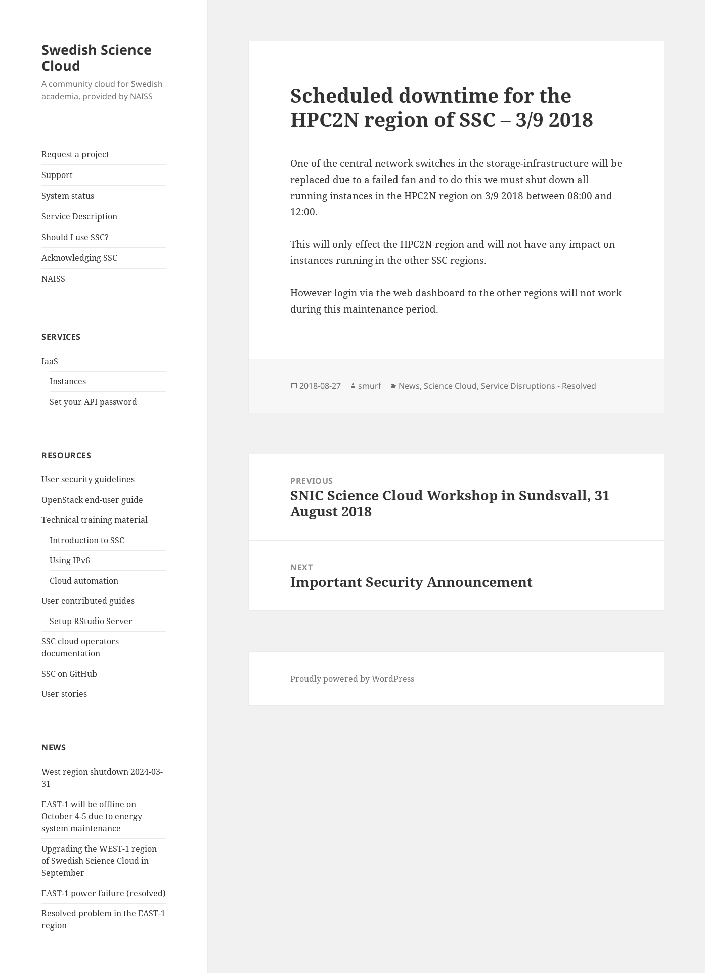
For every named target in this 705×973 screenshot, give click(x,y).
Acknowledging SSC (79, 257)
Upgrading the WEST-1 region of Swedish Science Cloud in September (99, 860)
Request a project (75, 154)
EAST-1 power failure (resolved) (103, 893)
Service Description (79, 216)
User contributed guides (88, 600)
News (409, 385)
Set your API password (93, 401)
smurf (369, 385)
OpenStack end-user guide (92, 499)
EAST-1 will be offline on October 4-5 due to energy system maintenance (91, 816)
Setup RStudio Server (91, 621)
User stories (64, 693)
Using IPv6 (70, 560)
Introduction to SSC (87, 540)
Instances (68, 381)
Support (57, 175)
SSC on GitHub (69, 673)
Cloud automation (84, 580)
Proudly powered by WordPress (352, 678)
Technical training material (94, 519)
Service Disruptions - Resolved (538, 385)
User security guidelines (88, 479)
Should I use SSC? (75, 237)
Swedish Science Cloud (96, 57)
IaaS (49, 361)
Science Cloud (450, 385)
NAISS (53, 278)
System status (67, 195)
